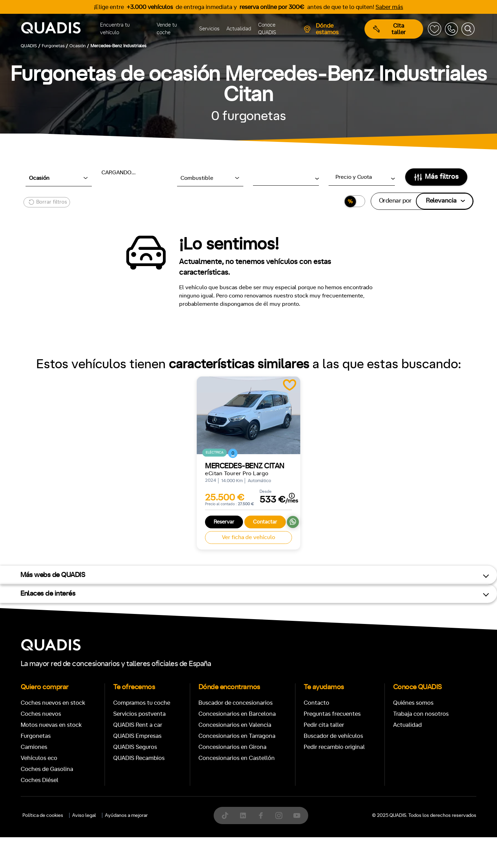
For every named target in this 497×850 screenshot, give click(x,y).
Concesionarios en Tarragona (236, 736)
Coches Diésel (39, 780)
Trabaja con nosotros (421, 714)
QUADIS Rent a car (137, 725)
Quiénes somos (413, 703)
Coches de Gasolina (47, 769)
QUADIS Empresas (137, 736)
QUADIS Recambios (139, 758)
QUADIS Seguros (135, 747)
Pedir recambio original (334, 747)
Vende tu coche (167, 29)
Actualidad (238, 28)
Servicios (209, 28)
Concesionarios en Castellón (236, 758)
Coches (198, 837)
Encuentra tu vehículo (115, 29)
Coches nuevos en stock (53, 703)
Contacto (316, 703)
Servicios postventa (139, 714)
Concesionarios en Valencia (234, 725)
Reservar (224, 522)
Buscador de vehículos (333, 736)
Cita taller (389, 29)
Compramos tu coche (141, 703)
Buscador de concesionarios (235, 703)
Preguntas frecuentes (332, 714)
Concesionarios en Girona (232, 747)
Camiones (34, 747)
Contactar (265, 522)
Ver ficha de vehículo (248, 537)
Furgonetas (36, 736)
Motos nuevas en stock (51, 725)
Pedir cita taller (324, 725)
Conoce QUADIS (267, 29)
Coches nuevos (41, 714)
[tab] (198, 837)
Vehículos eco (39, 758)
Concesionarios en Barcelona (237, 714)
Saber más (389, 7)
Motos (243, 837)
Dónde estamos (321, 29)
